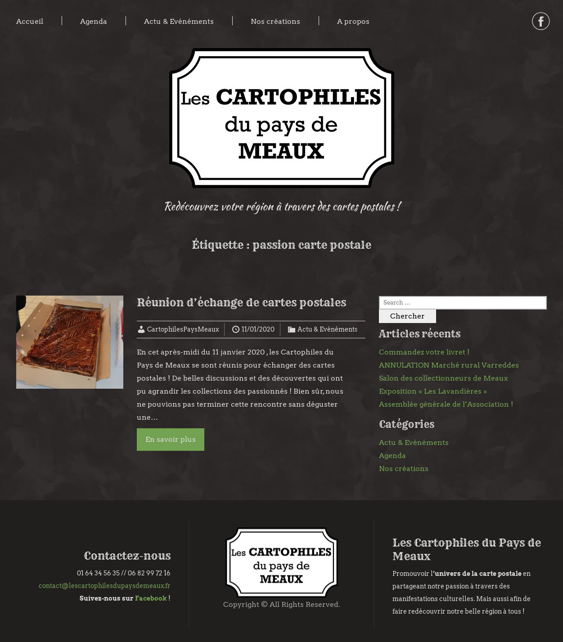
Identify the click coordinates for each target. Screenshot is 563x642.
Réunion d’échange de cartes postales (241, 302)
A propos (353, 21)
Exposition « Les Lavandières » (433, 391)
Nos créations (275, 21)
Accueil (29, 21)
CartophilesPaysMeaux (183, 329)
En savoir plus (170, 439)
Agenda (93, 21)
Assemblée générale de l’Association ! (446, 404)
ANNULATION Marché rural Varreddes (449, 365)
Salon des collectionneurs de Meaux (443, 378)
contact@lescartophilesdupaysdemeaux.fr (105, 585)
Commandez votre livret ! (424, 352)
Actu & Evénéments (179, 21)
